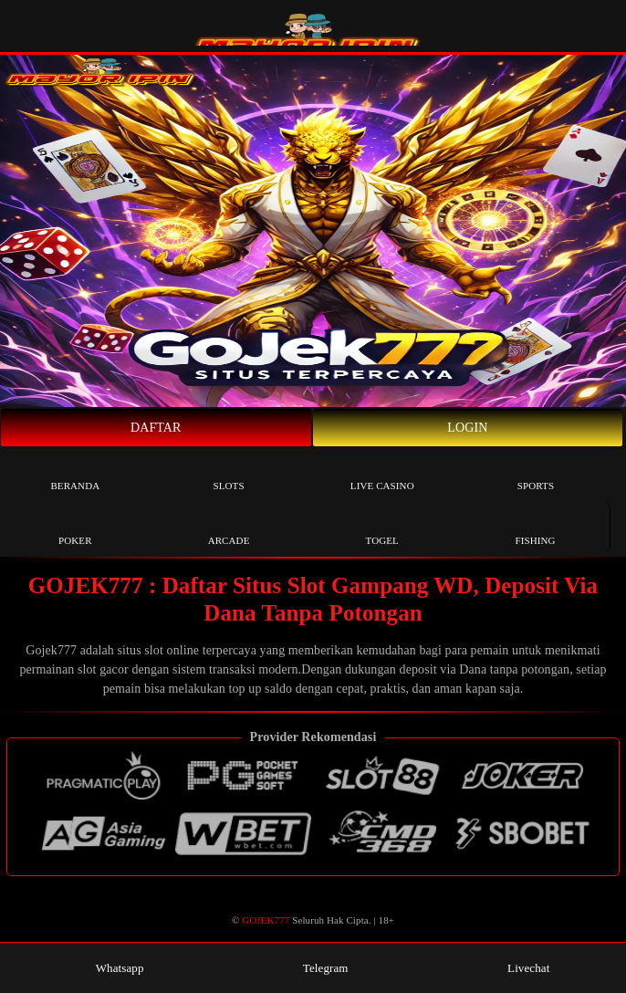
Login (467, 427)
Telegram (316, 968)
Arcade (229, 527)
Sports (535, 472)
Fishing (535, 527)
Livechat (519, 968)
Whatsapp (110, 968)
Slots (228, 472)
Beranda (74, 472)
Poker (75, 527)
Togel (382, 527)
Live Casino (382, 472)
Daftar (156, 427)
